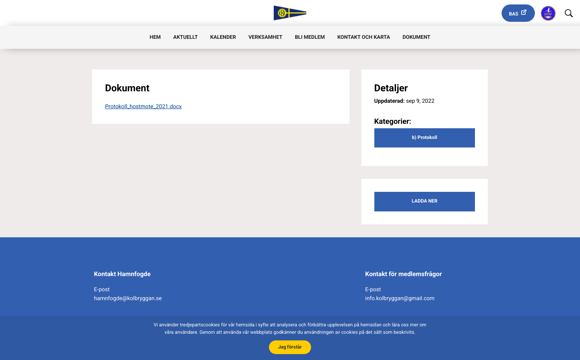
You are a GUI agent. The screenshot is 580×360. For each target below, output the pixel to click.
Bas (513, 14)
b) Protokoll (424, 137)
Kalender (223, 37)
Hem (155, 37)
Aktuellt (185, 37)
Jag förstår (290, 347)
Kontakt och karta (363, 37)
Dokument (416, 37)
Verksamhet (266, 37)
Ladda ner (424, 201)
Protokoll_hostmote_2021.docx (143, 106)
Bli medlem (310, 37)
